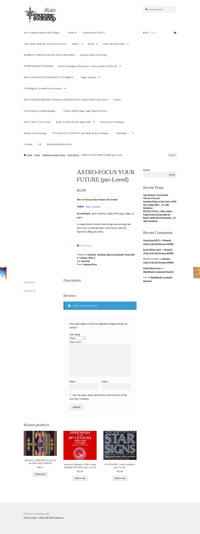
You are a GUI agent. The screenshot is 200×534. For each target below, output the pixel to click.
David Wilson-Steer (152, 250)
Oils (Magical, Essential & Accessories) (43, 88)
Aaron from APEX (151, 240)
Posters (117, 99)
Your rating (74, 334)
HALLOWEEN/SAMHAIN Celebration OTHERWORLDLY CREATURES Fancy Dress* (66, 99)
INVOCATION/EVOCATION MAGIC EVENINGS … (50, 77)
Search (146, 170)
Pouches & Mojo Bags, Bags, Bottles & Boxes (85, 111)
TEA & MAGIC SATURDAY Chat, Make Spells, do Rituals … (81, 133)
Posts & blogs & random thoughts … (41, 111)
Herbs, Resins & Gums (114, 44)
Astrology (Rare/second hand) (110, 254)
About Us (72, 32)
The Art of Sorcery (151, 198)
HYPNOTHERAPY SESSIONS (38, 66)
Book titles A (73, 155)
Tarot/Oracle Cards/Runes (112, 122)
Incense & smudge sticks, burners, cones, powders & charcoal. (87, 66)
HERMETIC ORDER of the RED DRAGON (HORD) (49, 55)
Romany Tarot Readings (35, 133)
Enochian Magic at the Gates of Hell (159, 201)
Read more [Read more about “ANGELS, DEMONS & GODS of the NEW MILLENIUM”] (40, 474)
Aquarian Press (90, 264)
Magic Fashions (88, 77)
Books (91, 44)
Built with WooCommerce (51, 517)
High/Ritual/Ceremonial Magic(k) (158, 272)
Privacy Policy (30, 517)
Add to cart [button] (80, 478)
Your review (76, 342)
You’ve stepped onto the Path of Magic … (43, 32)
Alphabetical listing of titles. (54, 155)
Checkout (28, 144)
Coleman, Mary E (87, 258)
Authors (75, 44)
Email (105, 381)
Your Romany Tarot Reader (155, 195)
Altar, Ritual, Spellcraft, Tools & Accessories (45, 44)
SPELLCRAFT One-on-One (37, 122)
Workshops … (123, 133)
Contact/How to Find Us (93, 32)
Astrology (91, 254)
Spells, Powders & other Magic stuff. (73, 122)
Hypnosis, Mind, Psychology (93, 55)
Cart (40, 144)
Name (73, 381)
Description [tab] (29, 282)
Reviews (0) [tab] (29, 291)
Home (29, 155)
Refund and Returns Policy (59, 144)
